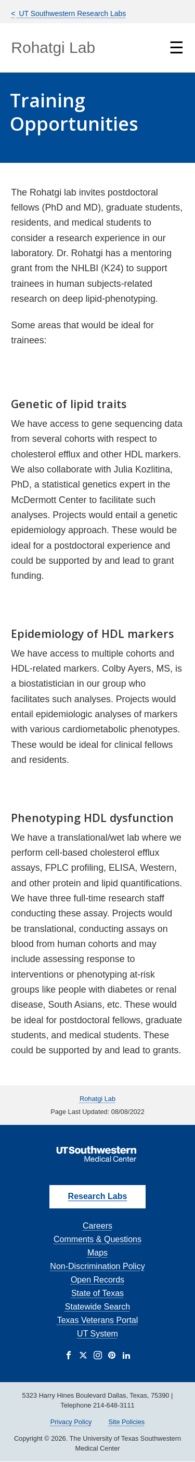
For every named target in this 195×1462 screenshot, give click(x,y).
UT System (97, 1333)
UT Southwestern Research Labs (71, 13)
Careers (97, 1225)
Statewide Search (97, 1306)
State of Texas (97, 1293)
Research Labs (97, 1196)
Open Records (97, 1279)
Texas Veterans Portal (97, 1320)
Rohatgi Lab (53, 47)
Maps (97, 1252)
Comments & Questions (97, 1239)
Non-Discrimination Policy (97, 1266)
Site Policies (126, 1422)
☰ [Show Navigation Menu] (176, 47)
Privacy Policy (71, 1422)
